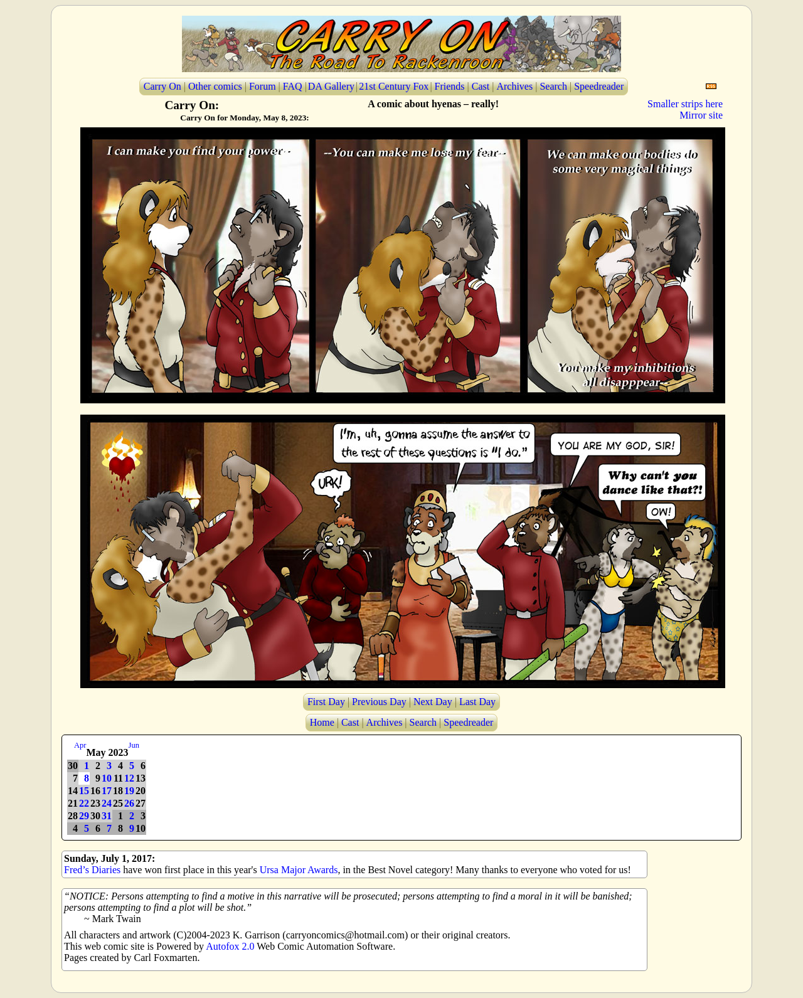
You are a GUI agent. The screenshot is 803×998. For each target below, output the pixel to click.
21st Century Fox (393, 86)
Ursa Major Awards (299, 869)
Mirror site (701, 115)
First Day (326, 701)
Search (553, 86)
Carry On (162, 86)
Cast (480, 86)
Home (322, 722)
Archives (514, 86)
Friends (450, 86)
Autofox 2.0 (230, 946)
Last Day (477, 701)
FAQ (292, 86)
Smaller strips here (685, 103)
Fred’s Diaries (92, 869)
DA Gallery (331, 86)
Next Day (432, 701)
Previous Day (379, 701)
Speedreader (599, 86)
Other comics (215, 86)
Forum (262, 86)
